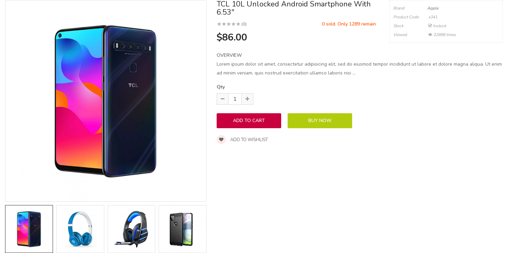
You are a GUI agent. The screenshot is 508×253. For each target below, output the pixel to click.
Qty (221, 87)
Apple (432, 8)
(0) (244, 24)
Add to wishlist (242, 140)
